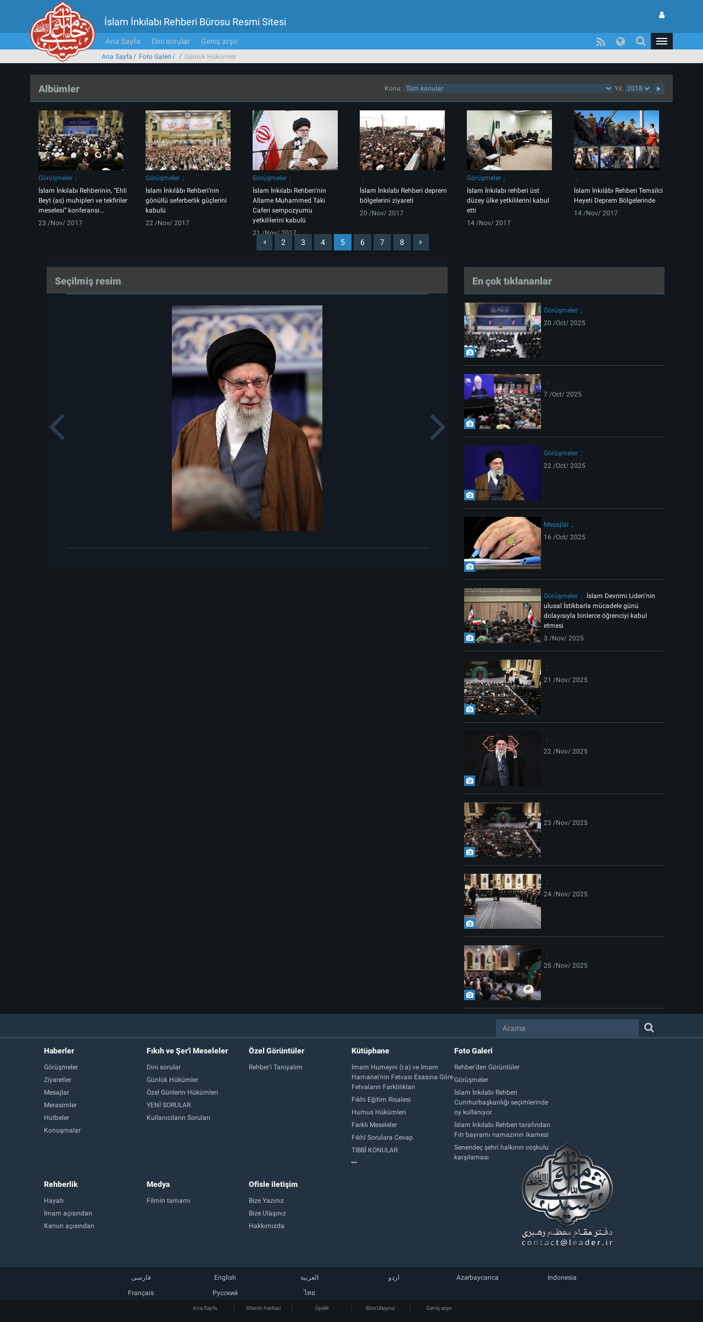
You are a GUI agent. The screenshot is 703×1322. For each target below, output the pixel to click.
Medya (158, 1184)
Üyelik (322, 1308)
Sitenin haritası (263, 1308)
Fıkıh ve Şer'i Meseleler (187, 1050)
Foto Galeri (155, 56)
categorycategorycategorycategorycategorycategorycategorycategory (508, 88)
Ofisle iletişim (273, 1184)
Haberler (59, 1050)
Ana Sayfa (123, 41)
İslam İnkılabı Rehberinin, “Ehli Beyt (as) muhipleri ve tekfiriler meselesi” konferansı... (82, 200)
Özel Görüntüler (276, 1050)
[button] (662, 41)
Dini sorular (171, 41)
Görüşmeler (55, 178)
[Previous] (264, 242)
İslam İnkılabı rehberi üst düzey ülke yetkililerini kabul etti (508, 200)
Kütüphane (370, 1050)
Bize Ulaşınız (380, 1308)
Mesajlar (556, 524)
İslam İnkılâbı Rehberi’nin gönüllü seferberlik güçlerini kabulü (186, 200)
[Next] (421, 242)
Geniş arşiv (219, 41)
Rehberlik (61, 1184)
